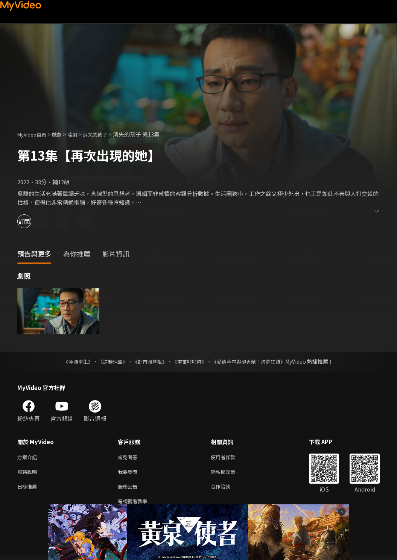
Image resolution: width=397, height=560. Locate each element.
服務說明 (28, 473)
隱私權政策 (229, 473)
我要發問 (129, 473)
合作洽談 (226, 489)
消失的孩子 (105, 134)
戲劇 (62, 134)
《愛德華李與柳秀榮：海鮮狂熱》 (253, 361)
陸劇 (79, 134)
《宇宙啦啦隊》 (190, 361)
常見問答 (129, 457)
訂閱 (32, 221)
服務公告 (129, 489)
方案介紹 (28, 457)
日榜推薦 (28, 489)
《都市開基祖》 (148, 361)
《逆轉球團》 (109, 361)
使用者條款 (229, 457)
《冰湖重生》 (72, 361)
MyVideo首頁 (34, 134)
